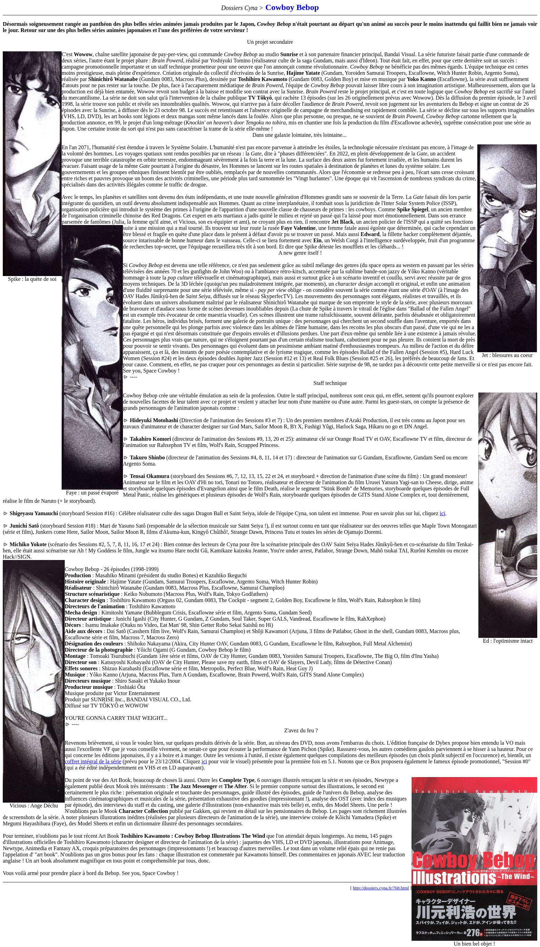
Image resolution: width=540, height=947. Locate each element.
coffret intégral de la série (93, 761)
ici (442, 513)
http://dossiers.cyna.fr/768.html (381, 887)
